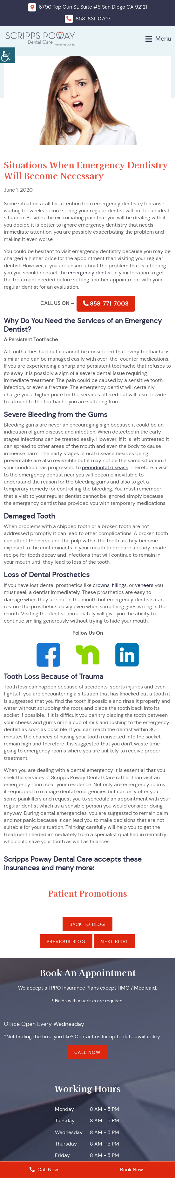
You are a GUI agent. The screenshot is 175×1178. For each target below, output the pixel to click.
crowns (101, 585)
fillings (119, 585)
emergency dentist (90, 273)
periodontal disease (105, 467)
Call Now (87, 1052)
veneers (144, 585)
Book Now (131, 1170)
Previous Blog (66, 941)
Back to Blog (87, 924)
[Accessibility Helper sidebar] (7, 54)
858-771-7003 (106, 303)
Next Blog (114, 941)
